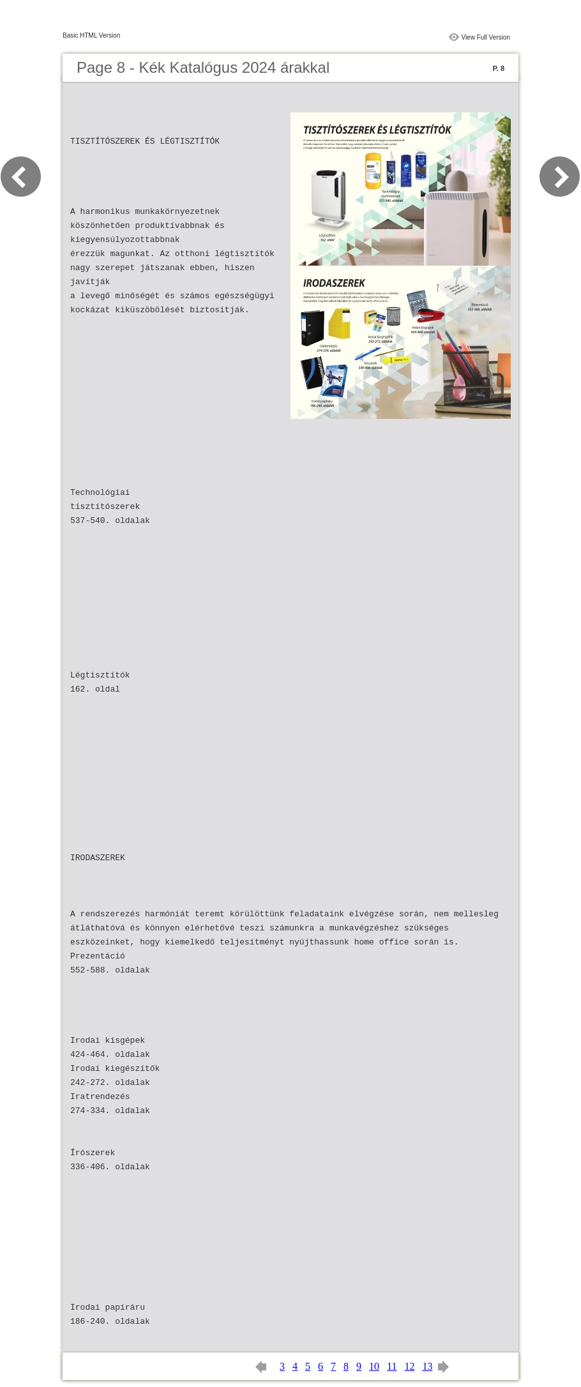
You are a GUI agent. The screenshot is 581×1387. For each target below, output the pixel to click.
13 (427, 1366)
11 (391, 1366)
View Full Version (485, 37)
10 (374, 1366)
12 (409, 1366)
